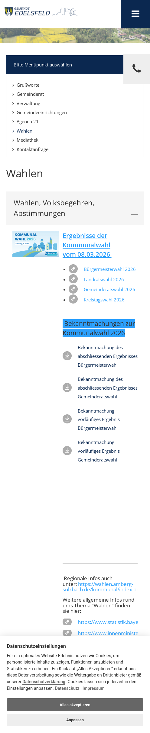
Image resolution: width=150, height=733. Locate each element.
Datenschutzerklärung (43, 681)
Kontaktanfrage (30, 149)
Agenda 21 (25, 121)
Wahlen (22, 131)
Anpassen (75, 720)
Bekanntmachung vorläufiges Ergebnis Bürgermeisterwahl (99, 419)
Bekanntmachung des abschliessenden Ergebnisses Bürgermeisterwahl (108, 356)
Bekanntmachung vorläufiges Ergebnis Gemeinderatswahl (99, 451)
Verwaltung (26, 103)
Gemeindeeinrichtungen (39, 112)
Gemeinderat (28, 94)
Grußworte (25, 85)
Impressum (94, 688)
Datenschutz (67, 688)
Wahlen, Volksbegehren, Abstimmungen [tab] (76, 208)
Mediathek (25, 140)
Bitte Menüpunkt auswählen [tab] (76, 64)
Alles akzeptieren (75, 704)
